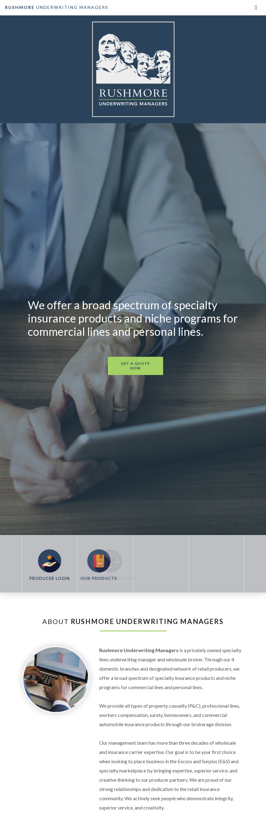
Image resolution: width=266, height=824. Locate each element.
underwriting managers (56, 7)
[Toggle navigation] (256, 7)
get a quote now (135, 365)
